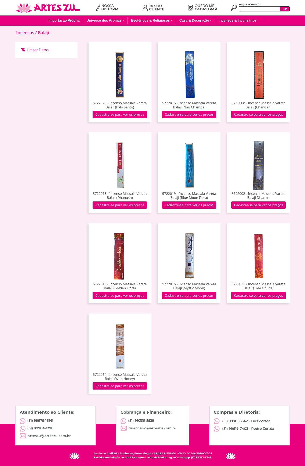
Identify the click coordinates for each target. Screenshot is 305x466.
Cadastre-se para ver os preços (119, 114)
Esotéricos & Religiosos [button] (150, 20)
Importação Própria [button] (64, 20)
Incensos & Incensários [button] (237, 20)
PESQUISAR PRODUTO (249, 4)
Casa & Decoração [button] (194, 20)
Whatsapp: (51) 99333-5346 (193, 457)
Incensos (25, 32)
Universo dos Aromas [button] (104, 20)
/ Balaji (42, 32)
